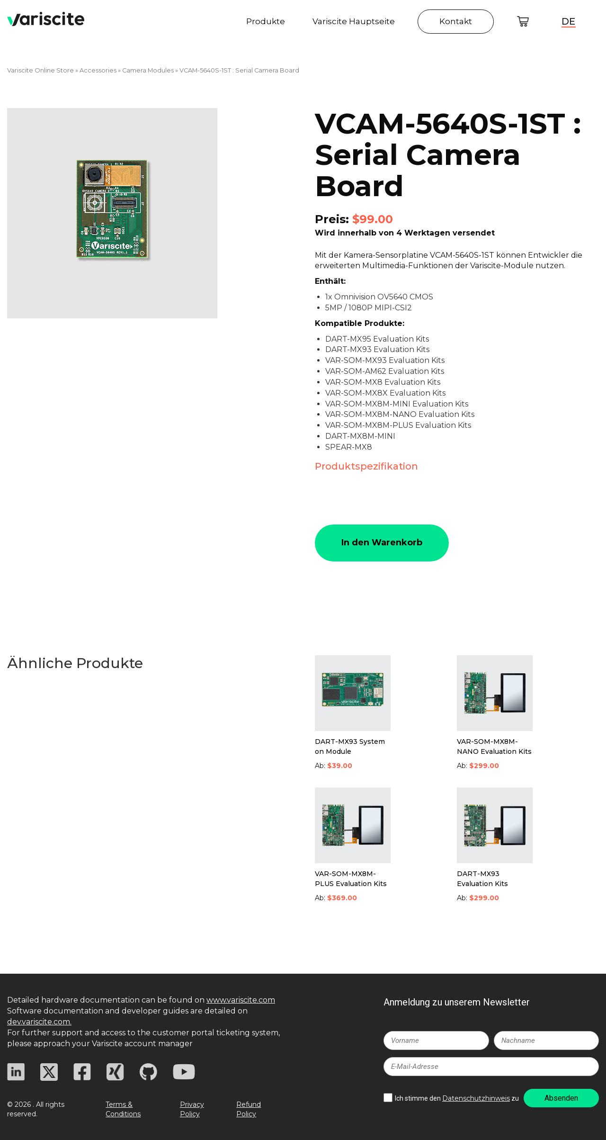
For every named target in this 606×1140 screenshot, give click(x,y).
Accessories (98, 70)
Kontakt (455, 22)
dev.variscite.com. (39, 1021)
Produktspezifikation (366, 466)
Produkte (265, 22)
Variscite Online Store (40, 70)
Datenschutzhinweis (476, 1098)
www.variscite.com (240, 999)
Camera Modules (148, 70)
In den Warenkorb (381, 542)
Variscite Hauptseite (353, 22)
